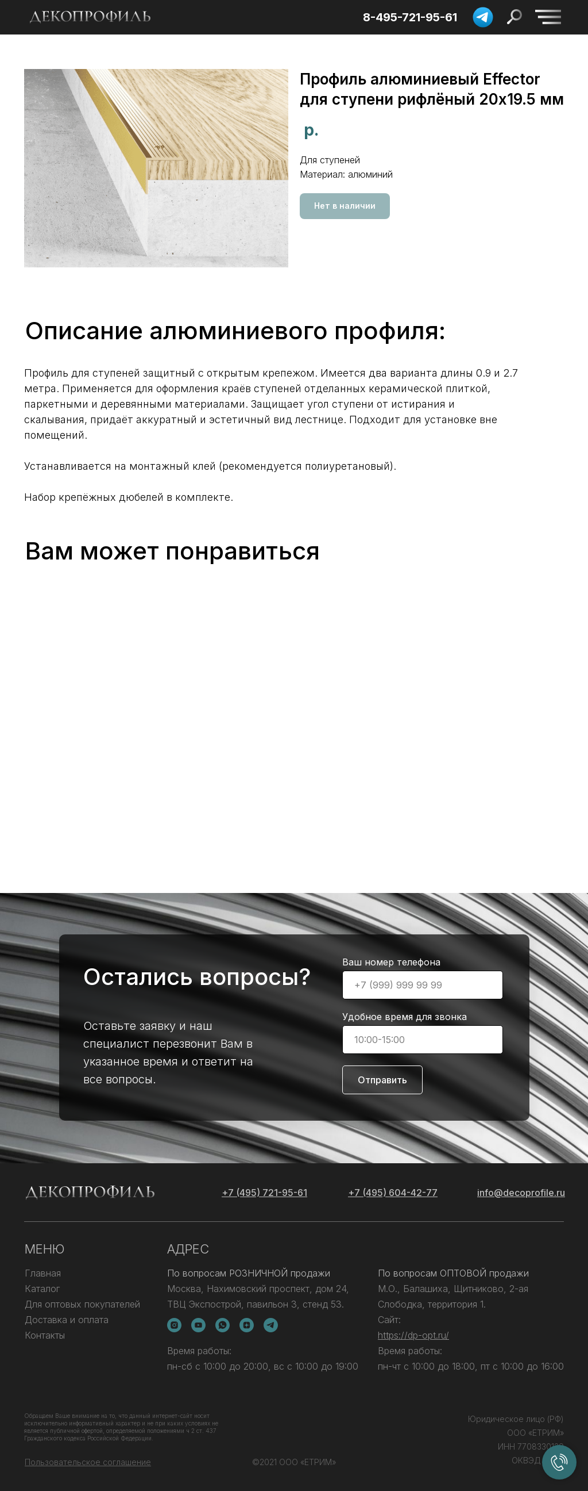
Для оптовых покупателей (82, 1304)
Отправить (382, 1080)
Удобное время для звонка (404, 1016)
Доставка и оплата (67, 1319)
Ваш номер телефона (391, 962)
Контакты (45, 1335)
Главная (43, 1273)
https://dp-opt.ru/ (413, 1335)
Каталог (42, 1288)
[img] (548, 17)
